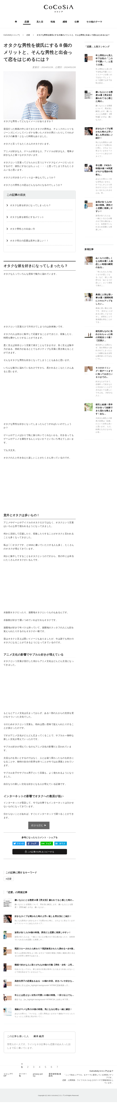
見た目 (39, 21)
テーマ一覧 (23, 1075)
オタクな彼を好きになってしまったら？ (30, 205)
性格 (53, 21)
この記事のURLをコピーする (39, 852)
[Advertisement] (40, 300)
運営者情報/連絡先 (55, 1075)
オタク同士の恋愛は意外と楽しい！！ (29, 240)
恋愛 (26, 21)
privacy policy (38, 1075)
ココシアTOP (8, 1075)
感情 (65, 21)
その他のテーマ (94, 21)
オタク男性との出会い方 (22, 229)
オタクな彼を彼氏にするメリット (27, 217)
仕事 (77, 21)
